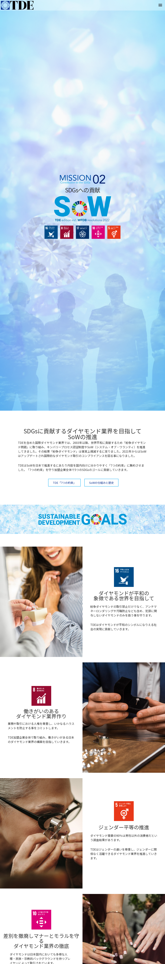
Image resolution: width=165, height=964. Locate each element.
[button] (160, 5)
